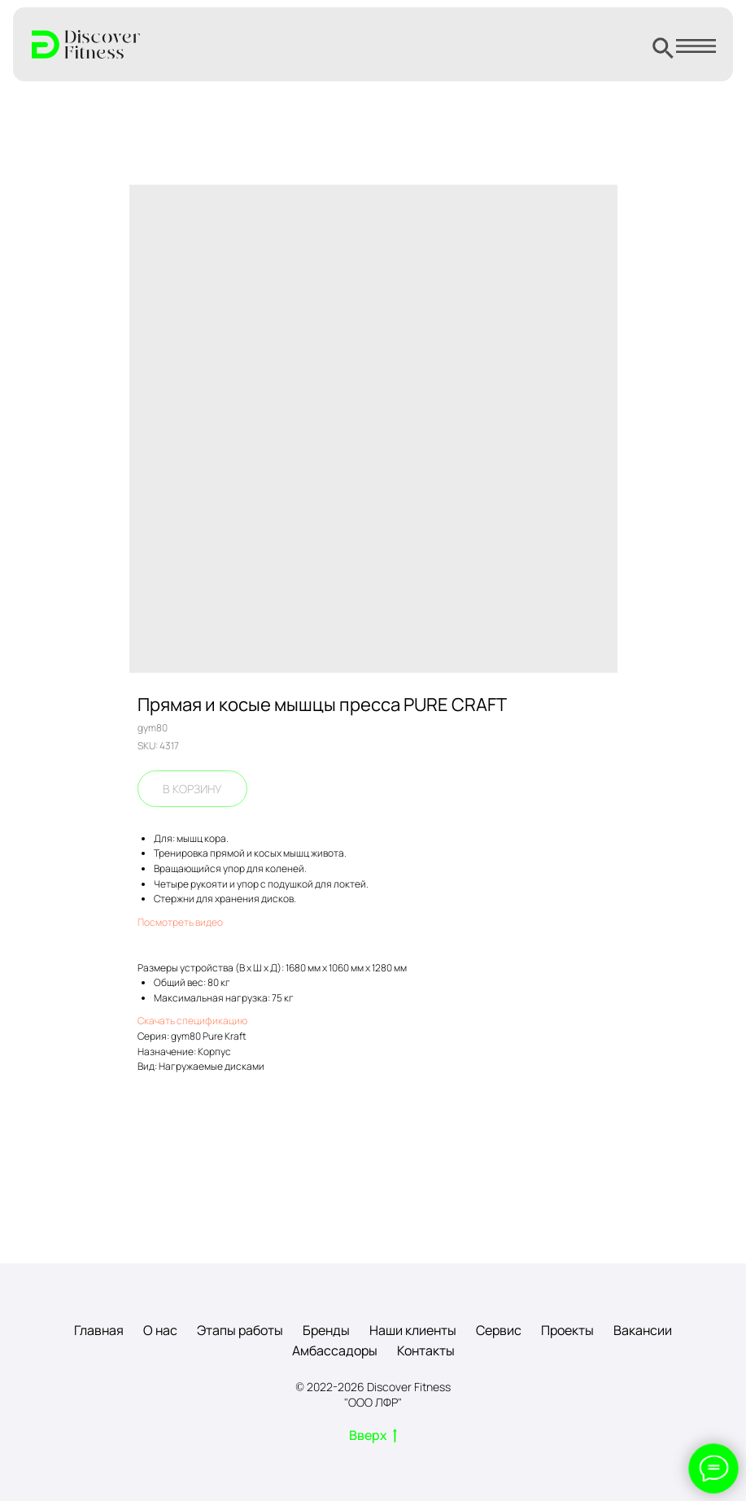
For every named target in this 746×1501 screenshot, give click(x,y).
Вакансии (642, 1330)
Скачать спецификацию (192, 1021)
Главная (99, 1330)
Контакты (426, 1350)
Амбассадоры (334, 1350)
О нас (160, 1330)
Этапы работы (240, 1330)
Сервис (498, 1330)
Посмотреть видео (180, 922)
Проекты (567, 1330)
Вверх (373, 1436)
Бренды (326, 1330)
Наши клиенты (412, 1330)
